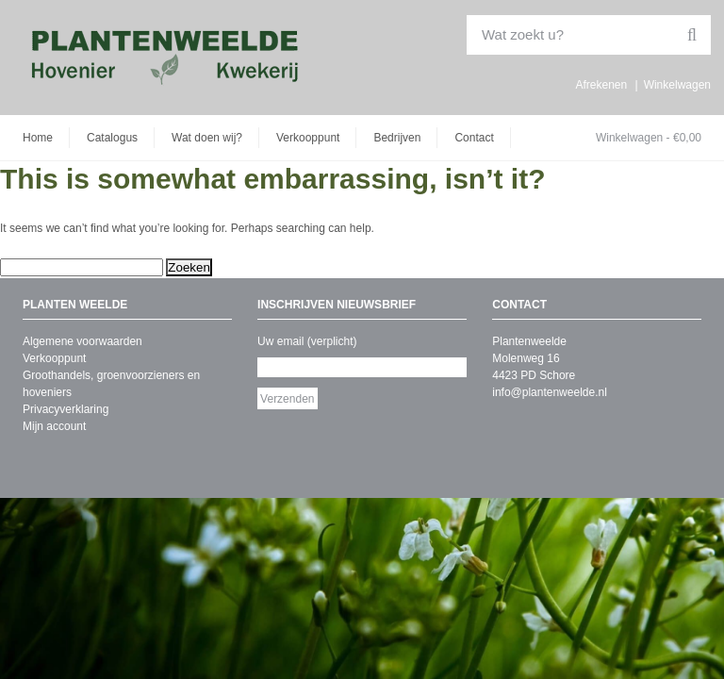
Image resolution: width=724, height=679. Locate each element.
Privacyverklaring (65, 409)
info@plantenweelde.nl (549, 392)
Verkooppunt (307, 137)
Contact (473, 137)
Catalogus (112, 137)
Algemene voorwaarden (82, 341)
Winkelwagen (677, 84)
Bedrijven (396, 137)
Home (38, 137)
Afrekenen (601, 84)
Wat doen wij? (207, 137)
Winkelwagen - (648, 137)
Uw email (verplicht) (306, 341)
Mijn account (54, 426)
